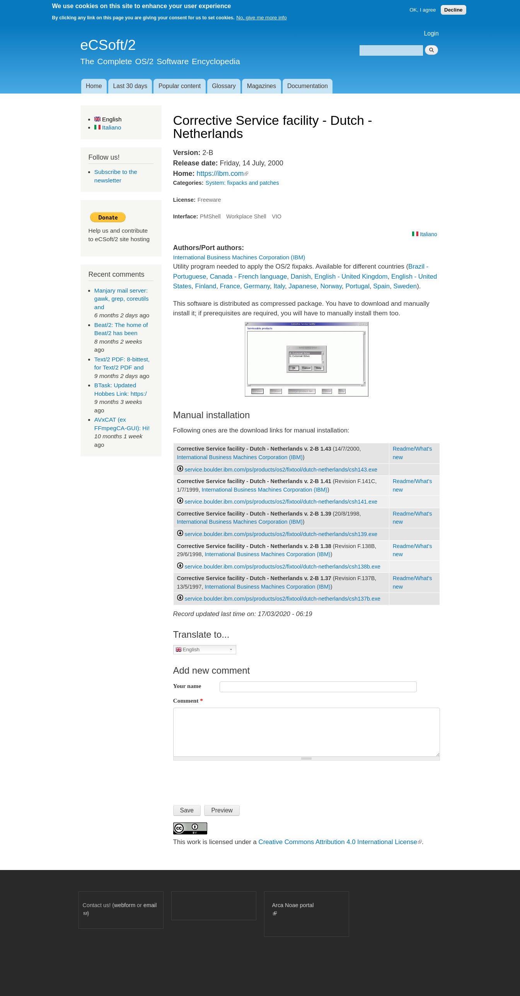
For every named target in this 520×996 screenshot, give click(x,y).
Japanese (302, 286)
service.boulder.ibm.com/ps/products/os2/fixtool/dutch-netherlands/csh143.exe (281, 470)
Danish (301, 276)
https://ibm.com (222, 173)
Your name (187, 686)
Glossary (224, 86)
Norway (331, 286)
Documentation (307, 86)
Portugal (357, 286)
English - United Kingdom (350, 276)
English (108, 119)
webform (124, 905)
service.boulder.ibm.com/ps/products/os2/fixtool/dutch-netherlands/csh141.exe (281, 502)
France (230, 286)
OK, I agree (422, 10)
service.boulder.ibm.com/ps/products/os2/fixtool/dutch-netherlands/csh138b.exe (283, 567)
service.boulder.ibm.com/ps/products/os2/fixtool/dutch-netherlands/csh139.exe (281, 534)
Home (94, 86)
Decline (453, 10)
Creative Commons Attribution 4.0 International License (340, 842)
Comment (188, 700)
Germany (257, 286)
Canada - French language (248, 276)
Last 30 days (130, 86)
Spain (381, 286)
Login (431, 33)
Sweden (405, 286)
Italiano (107, 127)
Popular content (180, 86)
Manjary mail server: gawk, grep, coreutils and (121, 298)
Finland (205, 286)
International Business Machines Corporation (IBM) (239, 257)
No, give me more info (261, 17)
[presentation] (232, 779)
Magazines (261, 86)
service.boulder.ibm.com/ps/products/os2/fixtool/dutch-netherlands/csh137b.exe (283, 599)
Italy (279, 286)
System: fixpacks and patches (242, 183)
